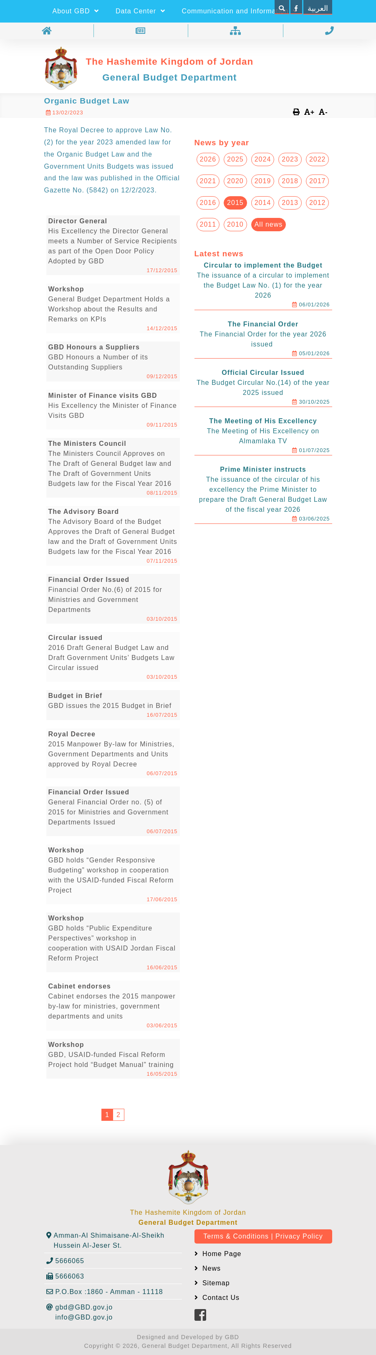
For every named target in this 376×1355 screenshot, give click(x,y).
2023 (290, 159)
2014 (263, 202)
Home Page (221, 1253)
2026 (208, 159)
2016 (208, 202)
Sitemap (215, 1283)
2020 (235, 181)
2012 (317, 202)
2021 (208, 181)
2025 (235, 159)
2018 (290, 181)
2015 (235, 202)
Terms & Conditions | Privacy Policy (263, 1236)
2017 (317, 181)
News (210, 1268)
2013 (290, 202)
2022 (317, 159)
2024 (263, 159)
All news (269, 224)
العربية (318, 8)
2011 (208, 224)
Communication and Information (240, 11)
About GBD (76, 11)
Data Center (140, 11)
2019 (263, 181)
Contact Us (220, 1297)
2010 (235, 224)
